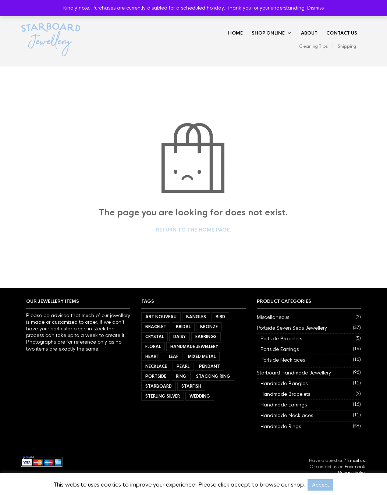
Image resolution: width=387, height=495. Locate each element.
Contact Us (341, 33)
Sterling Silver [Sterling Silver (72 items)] (162, 396)
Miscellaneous (273, 317)
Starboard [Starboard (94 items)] (158, 386)
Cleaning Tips (313, 46)
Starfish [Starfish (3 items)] (191, 386)
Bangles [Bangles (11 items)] (196, 316)
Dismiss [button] (315, 8)
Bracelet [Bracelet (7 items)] (155, 326)
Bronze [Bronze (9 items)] (209, 326)
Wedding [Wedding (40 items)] (199, 396)
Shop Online (268, 33)
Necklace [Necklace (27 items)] (156, 366)
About (309, 33)
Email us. (356, 460)
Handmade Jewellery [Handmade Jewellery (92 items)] (194, 346)
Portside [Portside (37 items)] (155, 376)
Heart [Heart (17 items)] (152, 356)
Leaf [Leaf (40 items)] (173, 356)
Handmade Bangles (284, 383)
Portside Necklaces (282, 360)
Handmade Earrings (283, 405)
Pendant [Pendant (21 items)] (209, 366)
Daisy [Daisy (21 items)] (179, 336)
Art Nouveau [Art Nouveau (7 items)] (161, 316)
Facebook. (355, 467)
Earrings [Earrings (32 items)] (206, 336)
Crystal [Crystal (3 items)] (154, 336)
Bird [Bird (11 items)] (220, 316)
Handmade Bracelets (285, 394)
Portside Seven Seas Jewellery (292, 328)
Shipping (347, 46)
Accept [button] (320, 485)
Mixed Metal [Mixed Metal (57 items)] (202, 356)
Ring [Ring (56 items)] (181, 376)
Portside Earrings (279, 349)
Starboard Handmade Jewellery (294, 373)
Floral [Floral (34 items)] (153, 346)
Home (235, 33)
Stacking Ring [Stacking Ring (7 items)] (213, 376)
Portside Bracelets (281, 339)
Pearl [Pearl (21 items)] (183, 366)
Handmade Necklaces (286, 415)
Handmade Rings (280, 426)
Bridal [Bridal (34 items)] (183, 326)
